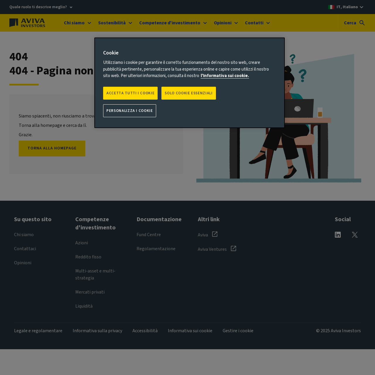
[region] (189, 83)
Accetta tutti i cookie (130, 93)
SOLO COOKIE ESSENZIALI (188, 93)
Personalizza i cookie (129, 110)
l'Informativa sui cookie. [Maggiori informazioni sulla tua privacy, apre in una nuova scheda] (225, 76)
